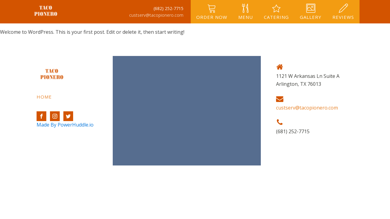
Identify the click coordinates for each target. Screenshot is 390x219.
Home (44, 97)
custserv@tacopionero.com (156, 15)
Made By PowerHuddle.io (65, 124)
